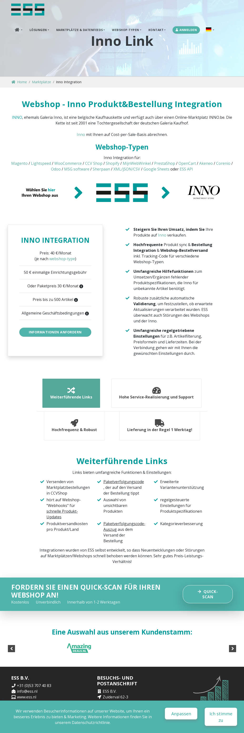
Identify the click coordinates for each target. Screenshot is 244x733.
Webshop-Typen (125, 30)
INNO (17, 117)
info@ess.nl (27, 691)
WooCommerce (68, 163)
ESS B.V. (110, 691)
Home (19, 82)
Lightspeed (41, 163)
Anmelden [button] (186, 30)
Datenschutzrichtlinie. (91, 722)
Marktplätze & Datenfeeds (79, 30)
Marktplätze (41, 82)
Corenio (223, 163)
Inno (81, 134)
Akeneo (206, 163)
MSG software (76, 169)
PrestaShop (164, 163)
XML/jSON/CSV (126, 169)
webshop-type (62, 258)
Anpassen (181, 714)
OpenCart (187, 163)
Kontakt (156, 30)
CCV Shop (93, 163)
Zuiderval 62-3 (115, 697)
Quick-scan (208, 594)
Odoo (56, 169)
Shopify (112, 163)
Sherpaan (101, 169)
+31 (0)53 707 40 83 (34, 685)
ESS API (186, 169)
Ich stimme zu (220, 717)
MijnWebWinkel (137, 163)
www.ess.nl (26, 697)
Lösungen (38, 30)
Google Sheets (156, 169)
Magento (19, 163)
